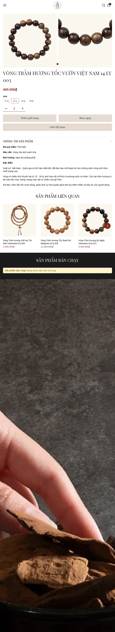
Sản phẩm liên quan (58, 196)
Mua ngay (85, 118)
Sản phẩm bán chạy (57, 260)
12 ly (23, 101)
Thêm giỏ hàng (30, 118)
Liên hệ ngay (57, 127)
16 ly (15, 101)
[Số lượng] (14, 108)
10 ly (31, 101)
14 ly (6, 101)
